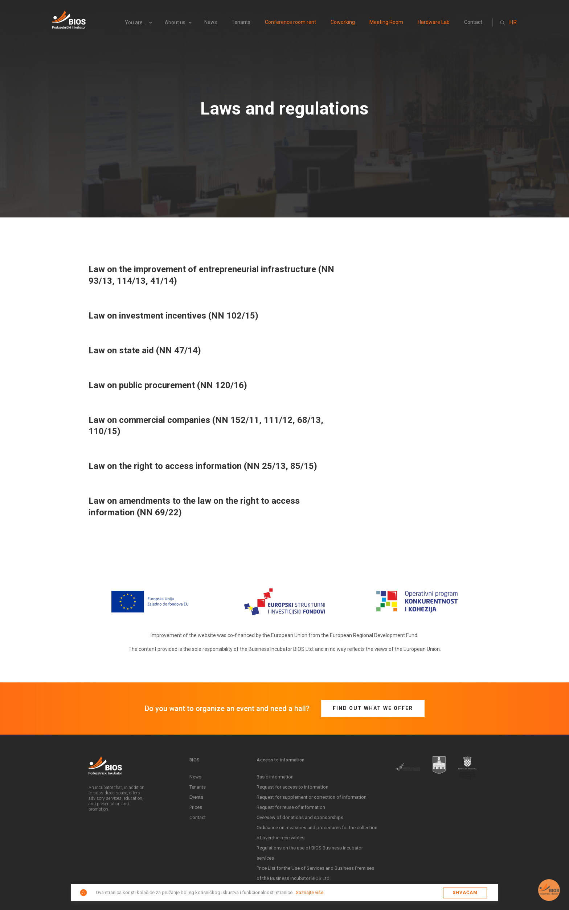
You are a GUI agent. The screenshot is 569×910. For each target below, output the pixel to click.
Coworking (343, 22)
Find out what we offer (373, 708)
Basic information (275, 777)
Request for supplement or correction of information (312, 797)
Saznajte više (309, 892)
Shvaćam (465, 892)
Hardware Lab (434, 22)
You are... (135, 22)
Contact (473, 22)
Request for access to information (292, 787)
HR (513, 22)
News (210, 22)
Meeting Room (386, 22)
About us (175, 22)
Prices (195, 807)
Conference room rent (290, 22)
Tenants (241, 22)
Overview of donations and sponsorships (300, 817)
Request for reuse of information (291, 807)
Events (196, 797)
